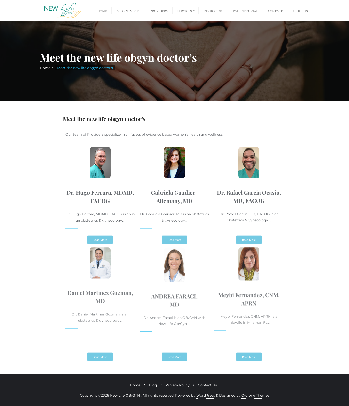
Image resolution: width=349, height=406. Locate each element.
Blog (153, 385)
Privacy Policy (178, 385)
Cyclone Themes (255, 395)
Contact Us (207, 385)
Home (45, 68)
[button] (100, 363)
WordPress (205, 395)
